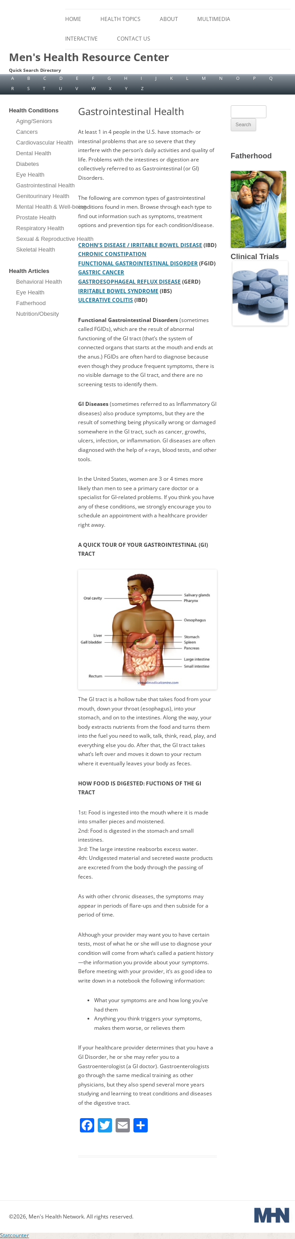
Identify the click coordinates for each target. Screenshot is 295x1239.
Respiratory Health (40, 228)
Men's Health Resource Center (89, 57)
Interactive (81, 38)
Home (73, 19)
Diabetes (27, 164)
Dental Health (33, 153)
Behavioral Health (39, 281)
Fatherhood (31, 303)
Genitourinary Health (42, 196)
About (169, 19)
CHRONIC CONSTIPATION (112, 254)
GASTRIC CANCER (101, 272)
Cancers (26, 131)
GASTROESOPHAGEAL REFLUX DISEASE (129, 281)
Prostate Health (36, 217)
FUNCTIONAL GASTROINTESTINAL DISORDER (138, 263)
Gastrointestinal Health (45, 185)
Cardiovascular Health (44, 142)
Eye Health (30, 174)
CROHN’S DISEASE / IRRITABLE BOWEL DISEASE (140, 245)
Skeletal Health (35, 249)
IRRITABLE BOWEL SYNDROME (118, 291)
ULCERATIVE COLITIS (105, 300)
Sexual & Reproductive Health (54, 238)
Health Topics (120, 19)
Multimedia (213, 19)
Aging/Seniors (34, 121)
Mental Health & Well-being (51, 206)
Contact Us (133, 38)
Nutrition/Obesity (37, 313)
